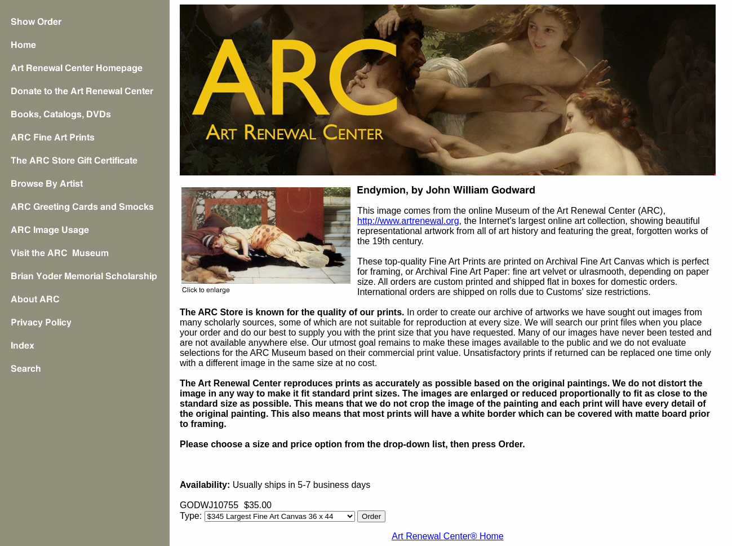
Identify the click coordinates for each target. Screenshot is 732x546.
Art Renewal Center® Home (448, 536)
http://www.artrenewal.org (408, 221)
